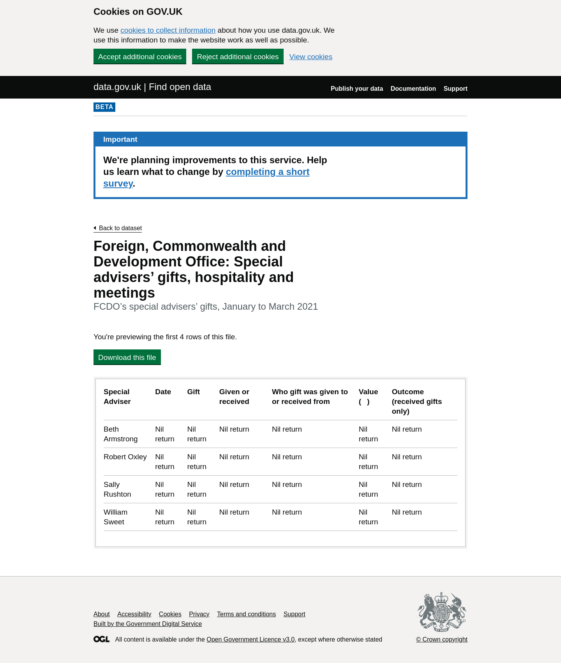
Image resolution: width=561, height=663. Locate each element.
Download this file (127, 357)
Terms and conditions (246, 614)
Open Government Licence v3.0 (250, 639)
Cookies (170, 614)
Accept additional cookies (140, 57)
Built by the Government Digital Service (148, 624)
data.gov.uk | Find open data (152, 86)
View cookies (311, 56)
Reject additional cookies (238, 57)
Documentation (413, 88)
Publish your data (357, 88)
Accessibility (134, 614)
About (102, 614)
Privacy (199, 614)
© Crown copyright (442, 639)
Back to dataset (120, 228)
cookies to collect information (167, 30)
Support (456, 88)
